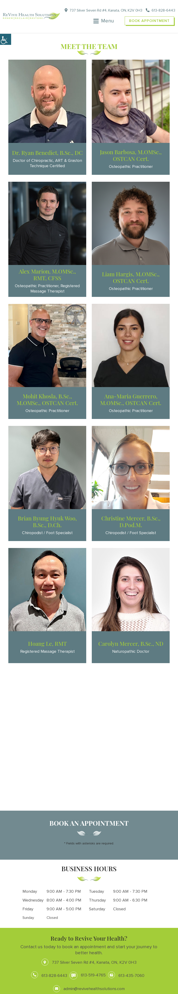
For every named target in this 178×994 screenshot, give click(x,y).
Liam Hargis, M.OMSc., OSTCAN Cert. (130, 277)
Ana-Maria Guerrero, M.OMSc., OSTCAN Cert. (130, 399)
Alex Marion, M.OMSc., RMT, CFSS (47, 275)
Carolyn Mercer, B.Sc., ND (130, 643)
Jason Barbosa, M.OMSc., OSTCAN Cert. (131, 155)
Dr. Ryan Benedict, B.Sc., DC (47, 152)
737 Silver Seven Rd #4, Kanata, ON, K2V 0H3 (103, 10)
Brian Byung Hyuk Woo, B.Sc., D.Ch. (47, 521)
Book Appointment (149, 20)
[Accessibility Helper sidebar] (5, 39)
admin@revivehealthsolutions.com (89, 988)
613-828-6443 (160, 10)
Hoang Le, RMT (47, 643)
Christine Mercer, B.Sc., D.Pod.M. (130, 521)
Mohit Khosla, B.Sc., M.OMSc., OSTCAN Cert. (47, 399)
